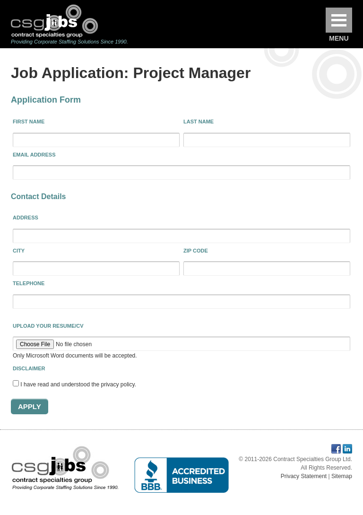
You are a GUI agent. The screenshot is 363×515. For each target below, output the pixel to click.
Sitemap (341, 476)
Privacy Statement (304, 476)
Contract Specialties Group (54, 20)
